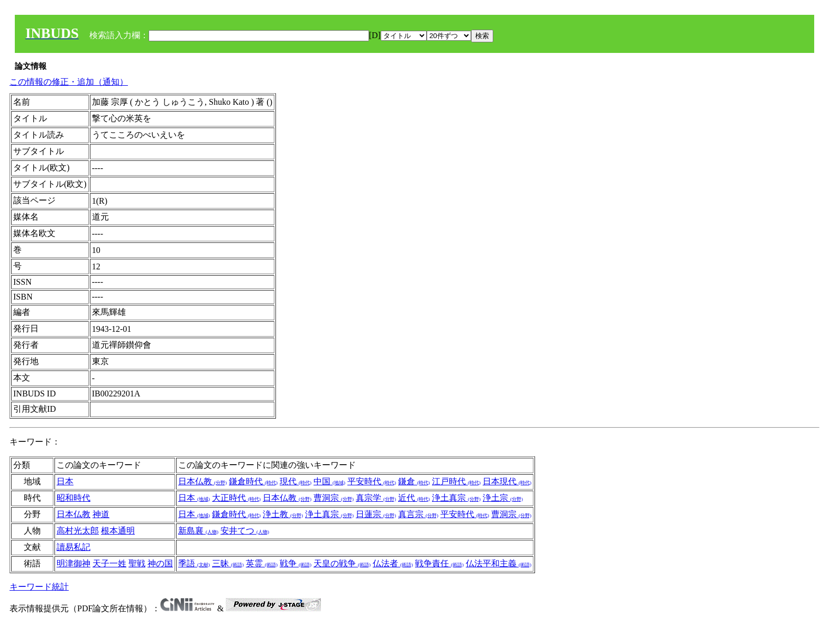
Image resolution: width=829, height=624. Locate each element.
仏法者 (393, 563)
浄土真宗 (456, 497)
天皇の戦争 (342, 563)
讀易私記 (73, 546)
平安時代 (371, 481)
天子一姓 (109, 563)
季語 (194, 563)
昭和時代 (73, 497)
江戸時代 (456, 481)
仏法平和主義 (498, 563)
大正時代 (236, 497)
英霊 (262, 563)
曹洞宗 (334, 497)
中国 (329, 481)
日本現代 (507, 481)
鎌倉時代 (253, 481)
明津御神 (73, 563)
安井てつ (244, 530)
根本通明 (118, 530)
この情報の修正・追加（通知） (69, 81)
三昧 (228, 563)
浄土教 (283, 514)
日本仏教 (202, 481)
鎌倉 (414, 481)
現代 (295, 481)
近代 (414, 497)
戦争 (295, 563)
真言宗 (418, 514)
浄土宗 (503, 497)
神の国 (160, 563)
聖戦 (136, 563)
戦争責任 (439, 563)
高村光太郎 (78, 530)
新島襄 (198, 530)
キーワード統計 (39, 586)
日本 (65, 481)
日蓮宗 (376, 514)
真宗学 (376, 497)
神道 (101, 514)
